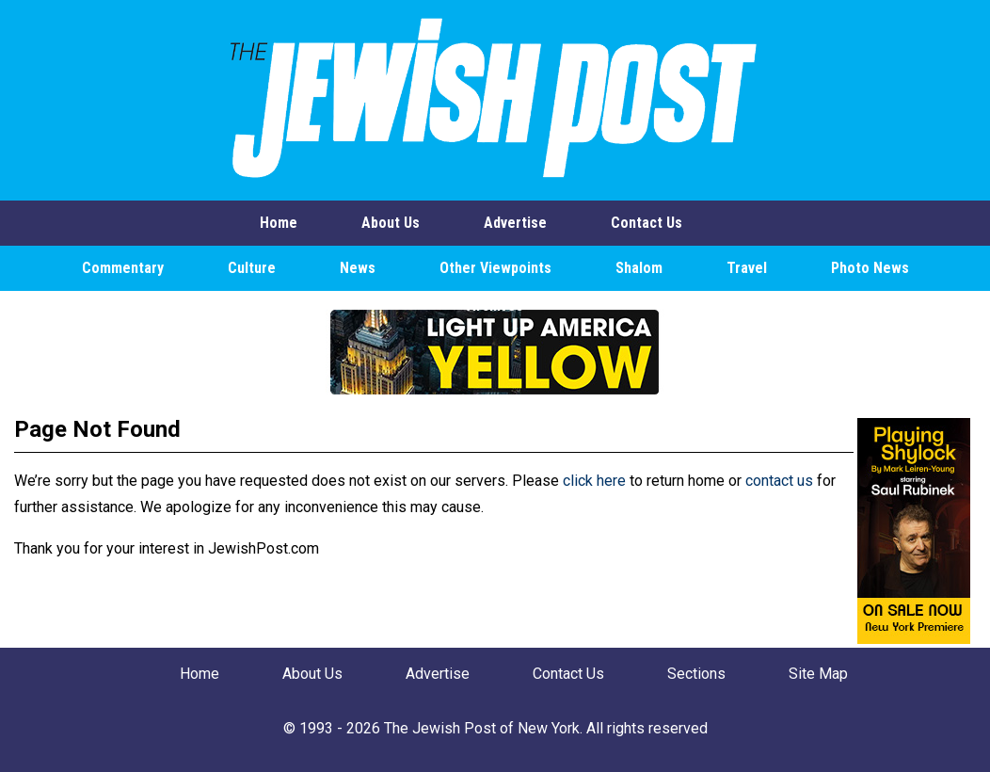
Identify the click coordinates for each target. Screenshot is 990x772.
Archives (495, 305)
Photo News (870, 268)
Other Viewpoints (495, 268)
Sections (696, 674)
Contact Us (646, 223)
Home (278, 223)
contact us (779, 481)
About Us (390, 223)
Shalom (639, 268)
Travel (747, 268)
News (357, 268)
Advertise (515, 223)
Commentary (123, 268)
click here (594, 481)
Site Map (818, 674)
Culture (252, 268)
